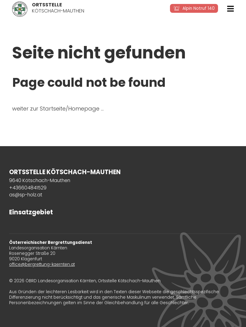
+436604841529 (28, 187)
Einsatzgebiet (31, 212)
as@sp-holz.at (25, 194)
